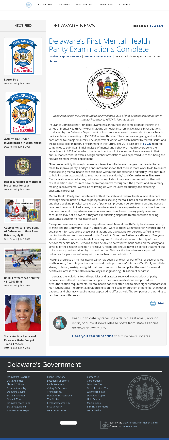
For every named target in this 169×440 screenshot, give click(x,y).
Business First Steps (18, 410)
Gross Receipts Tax (98, 388)
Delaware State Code (19, 403)
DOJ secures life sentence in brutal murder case (22, 183)
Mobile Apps (94, 403)
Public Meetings (56, 384)
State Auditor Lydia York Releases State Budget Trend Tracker (20, 340)
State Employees (16, 395)
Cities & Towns (15, 399)
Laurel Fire (11, 79)
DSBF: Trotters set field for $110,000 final (21, 280)
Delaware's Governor (19, 376)
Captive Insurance (70, 56)
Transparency (55, 391)
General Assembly (17, 388)
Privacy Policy (55, 406)
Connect (124, 4)
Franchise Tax (95, 384)
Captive (53, 56)
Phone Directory (56, 376)
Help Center (94, 399)
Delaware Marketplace (60, 395)
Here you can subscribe (93, 336)
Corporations (94, 380)
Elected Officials (16, 384)
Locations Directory (58, 380)
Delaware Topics (96, 395)
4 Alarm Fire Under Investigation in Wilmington (23, 141)
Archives (64, 4)
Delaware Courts (16, 391)
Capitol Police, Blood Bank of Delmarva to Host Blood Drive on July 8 (21, 231)
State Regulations (17, 406)
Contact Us (93, 376)
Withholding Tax (96, 391)
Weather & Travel (57, 410)
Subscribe (106, 4)
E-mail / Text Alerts (98, 406)
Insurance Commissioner (98, 56)
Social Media (94, 410)
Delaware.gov (129, 426)
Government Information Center (141, 422)
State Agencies (15, 380)
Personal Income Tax (59, 403)
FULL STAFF (157, 26)
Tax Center (53, 399)
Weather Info (84, 4)
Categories (45, 4)
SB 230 (147, 144)
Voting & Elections (57, 388)
